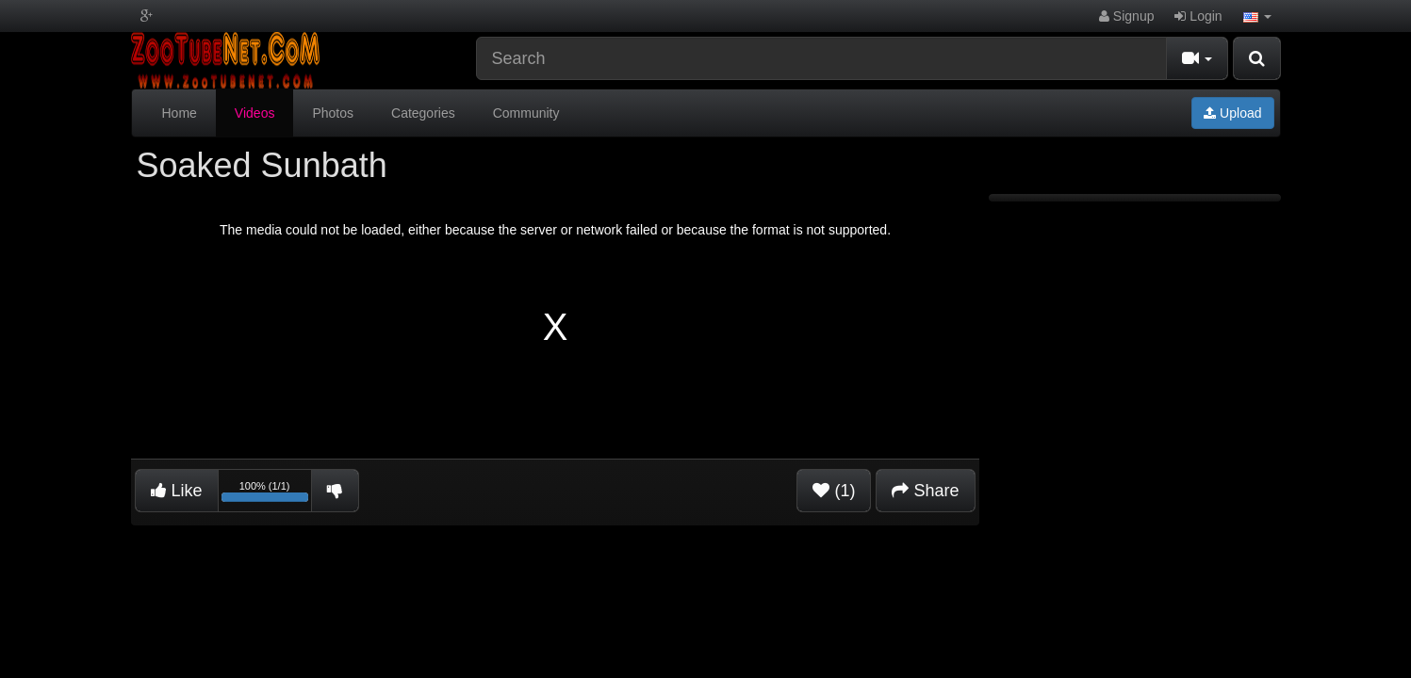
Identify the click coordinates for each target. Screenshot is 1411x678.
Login (1198, 16)
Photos (332, 113)
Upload (1232, 113)
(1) (833, 490)
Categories (423, 113)
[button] (1257, 16)
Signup (1126, 16)
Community (526, 113)
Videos (255, 113)
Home (179, 113)
